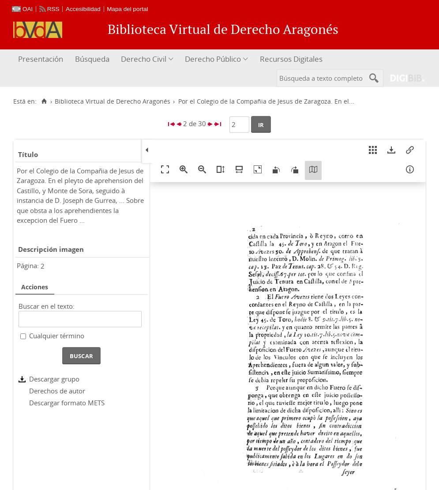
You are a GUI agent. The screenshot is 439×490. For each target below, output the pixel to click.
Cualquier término (56, 335)
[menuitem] (42, 59)
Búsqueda (92, 59)
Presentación (40, 59)
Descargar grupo (54, 378)
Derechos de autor (57, 390)
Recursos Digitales (291, 59)
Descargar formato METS (67, 402)
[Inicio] (44, 101)
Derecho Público (213, 59)
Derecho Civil (143, 59)
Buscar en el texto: (47, 306)
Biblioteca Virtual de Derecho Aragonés (112, 101)
